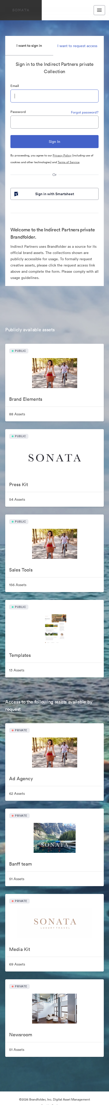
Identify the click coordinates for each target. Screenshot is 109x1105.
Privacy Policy (62, 155)
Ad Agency (21, 779)
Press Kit (18, 484)
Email (14, 86)
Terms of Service (69, 162)
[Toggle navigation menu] (99, 10)
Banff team (20, 864)
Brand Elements (25, 399)
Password (18, 112)
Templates (20, 655)
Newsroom (20, 1035)
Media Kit (19, 949)
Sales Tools (21, 570)
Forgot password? (85, 112)
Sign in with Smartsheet (43, 193)
